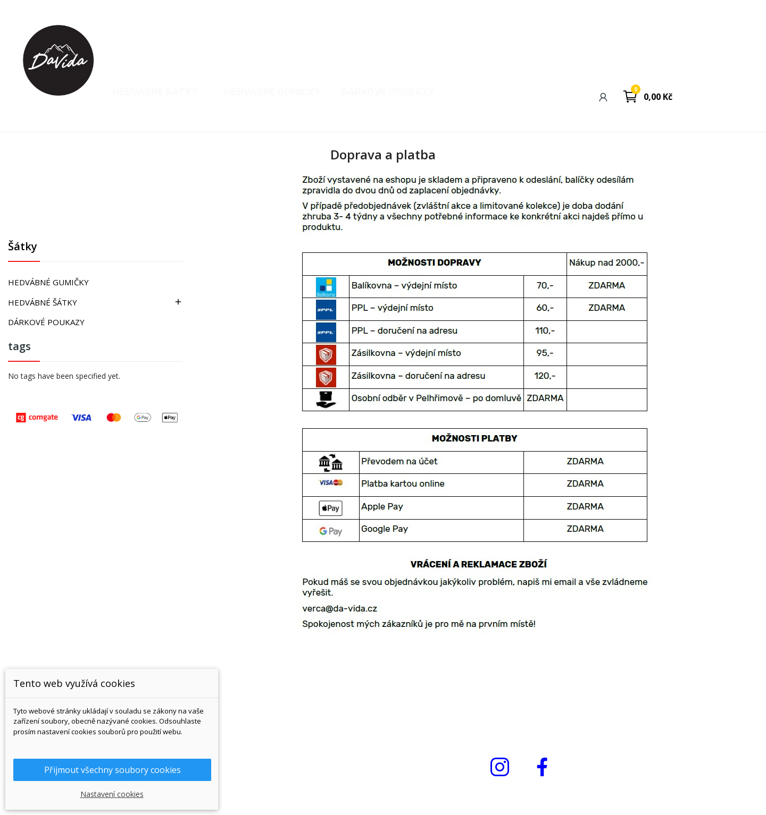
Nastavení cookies (112, 794)
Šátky (22, 247)
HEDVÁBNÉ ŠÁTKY (42, 302)
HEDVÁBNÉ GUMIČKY (48, 282)
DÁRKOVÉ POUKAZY (46, 322)
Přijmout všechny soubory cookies (112, 770)
